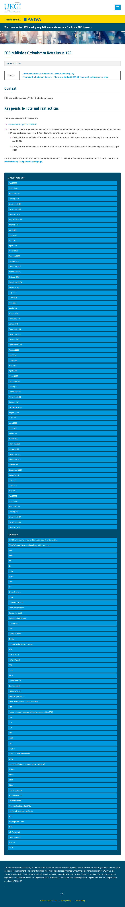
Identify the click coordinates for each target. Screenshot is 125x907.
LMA (11, 759)
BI (10, 566)
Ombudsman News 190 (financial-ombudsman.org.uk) (48, 73)
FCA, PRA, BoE (14, 660)
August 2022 (14, 413)
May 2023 (12, 366)
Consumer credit (15, 613)
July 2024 (12, 293)
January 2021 (14, 512)
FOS (19, 64)
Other (11, 785)
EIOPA (11, 639)
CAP (10, 582)
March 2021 (13, 501)
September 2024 (15, 282)
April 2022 (13, 433)
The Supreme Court (16, 822)
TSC (10, 827)
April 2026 (13, 183)
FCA (10, 649)
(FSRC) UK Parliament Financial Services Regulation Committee (33, 540)
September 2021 (15, 470)
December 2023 (15, 329)
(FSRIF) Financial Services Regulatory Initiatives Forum (29, 545)
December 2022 (15, 392)
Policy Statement (15, 790)
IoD (10, 728)
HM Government (15, 691)
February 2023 (14, 381)
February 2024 (14, 319)
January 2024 (14, 324)
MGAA (11, 769)
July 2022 (12, 418)
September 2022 (15, 407)
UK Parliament (14, 832)
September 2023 (15, 345)
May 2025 (12, 240)
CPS (10, 629)
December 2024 (15, 267)
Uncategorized (15, 837)
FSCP (11, 670)
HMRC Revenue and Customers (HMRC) (24, 702)
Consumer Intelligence (17, 618)
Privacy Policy (66, 901)
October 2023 (14, 340)
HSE (10, 717)
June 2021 (13, 486)
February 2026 (14, 193)
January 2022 (14, 449)
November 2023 (15, 334)
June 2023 (13, 360)
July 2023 (12, 355)
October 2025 (14, 214)
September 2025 (15, 220)
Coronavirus (13, 623)
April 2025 (13, 246)
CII (10, 587)
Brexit (11, 576)
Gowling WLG (14, 686)
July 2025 (12, 230)
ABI (10, 550)
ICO (10, 722)
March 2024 (13, 313)
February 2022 (14, 444)
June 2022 (13, 423)
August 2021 (14, 475)
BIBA (11, 571)
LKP (10, 743)
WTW (11, 848)
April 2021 (13, 496)
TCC (10, 816)
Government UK (15, 681)
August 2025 (14, 225)
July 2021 (12, 480)
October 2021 (14, 465)
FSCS (11, 676)
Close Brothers (14, 592)
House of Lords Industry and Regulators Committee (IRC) (31, 712)
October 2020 (14, 527)
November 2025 (15, 209)
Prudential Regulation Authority (21, 811)
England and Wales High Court (20, 644)
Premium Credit (15, 801)
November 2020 (15, 522)
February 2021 (14, 506)
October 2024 (14, 277)
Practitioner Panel (15, 796)
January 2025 (14, 261)
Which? (12, 842)
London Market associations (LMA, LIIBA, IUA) (27, 764)
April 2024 (13, 308)
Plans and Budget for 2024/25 (22, 124)
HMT (11, 707)
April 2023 (13, 371)
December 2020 (15, 517)
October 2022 (14, 402)
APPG (11, 556)
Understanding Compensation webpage (23, 162)
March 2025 (13, 251)
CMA (11, 597)
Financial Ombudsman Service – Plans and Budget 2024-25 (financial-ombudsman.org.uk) (66, 77)
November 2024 (15, 272)
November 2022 (15, 397)
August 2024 (14, 287)
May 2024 (12, 303)
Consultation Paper (16, 608)
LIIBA (11, 738)
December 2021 (15, 454)
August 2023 (14, 350)
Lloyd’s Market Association (19, 754)
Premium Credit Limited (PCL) (20, 806)
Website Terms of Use (48, 901)
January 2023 (14, 386)
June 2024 (13, 298)
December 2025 (15, 204)
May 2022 (12, 428)
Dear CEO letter (15, 634)
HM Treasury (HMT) (16, 696)
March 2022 (13, 439)
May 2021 (12, 491)
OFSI (11, 780)
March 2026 (13, 188)
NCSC (11, 775)
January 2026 (14, 199)
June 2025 (13, 235)
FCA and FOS (14, 655)
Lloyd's (12, 749)
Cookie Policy (80, 901)
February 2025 (14, 256)
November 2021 (15, 460)
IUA (10, 733)
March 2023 (13, 376)
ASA (11, 561)
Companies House (16, 603)
